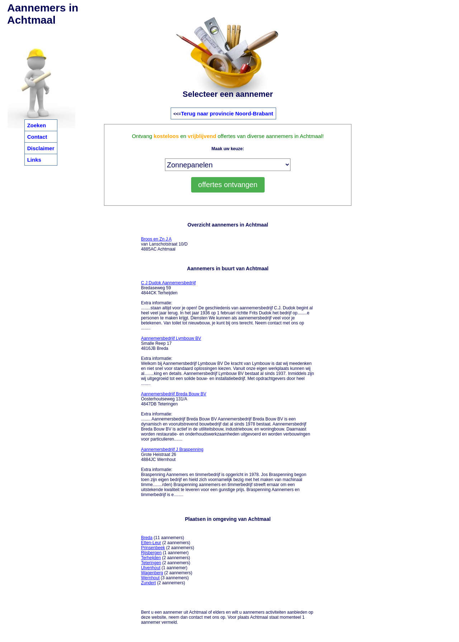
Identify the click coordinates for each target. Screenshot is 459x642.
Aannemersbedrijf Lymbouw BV (171, 338)
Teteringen (151, 562)
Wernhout (150, 577)
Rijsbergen (151, 552)
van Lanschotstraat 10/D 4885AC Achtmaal (164, 244)
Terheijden (151, 557)
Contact (37, 137)
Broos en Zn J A (156, 239)
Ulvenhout (150, 567)
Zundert (148, 582)
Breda (146, 537)
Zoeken (36, 125)
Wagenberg (152, 572)
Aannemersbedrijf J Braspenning (172, 449)
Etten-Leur (151, 542)
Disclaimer (41, 148)
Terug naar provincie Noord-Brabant (227, 113)
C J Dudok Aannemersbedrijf (168, 282)
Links (34, 160)
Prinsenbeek (153, 547)
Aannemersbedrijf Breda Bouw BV (173, 393)
